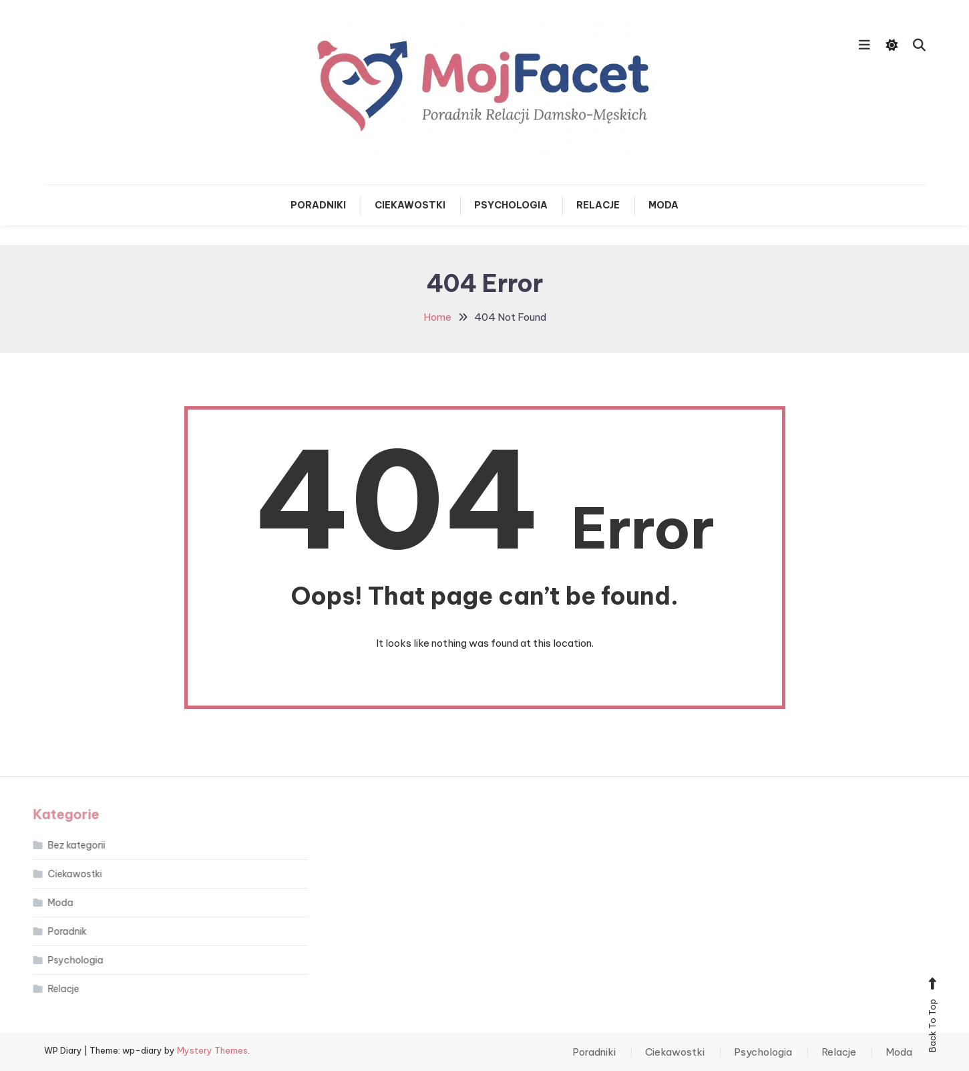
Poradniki (318, 205)
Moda (663, 205)
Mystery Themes (212, 1050)
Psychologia (511, 205)
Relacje (598, 205)
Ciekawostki (410, 205)
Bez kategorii (60, 845)
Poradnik (50, 931)
